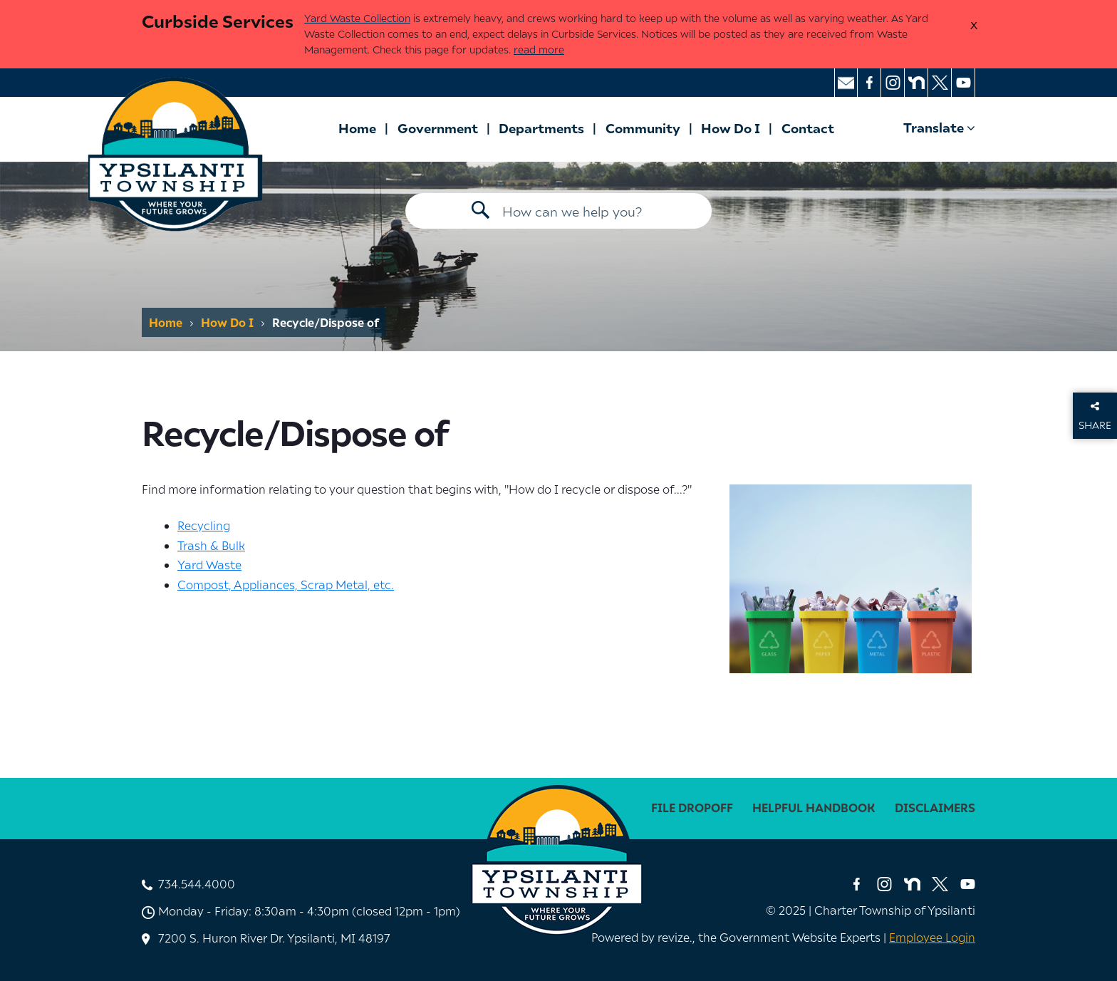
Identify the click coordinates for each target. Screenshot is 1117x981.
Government (438, 128)
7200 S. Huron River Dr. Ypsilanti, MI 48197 (274, 937)
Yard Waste (209, 564)
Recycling (203, 525)
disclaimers (935, 807)
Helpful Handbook (814, 807)
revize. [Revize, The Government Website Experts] (675, 937)
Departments (541, 128)
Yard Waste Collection (357, 18)
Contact (807, 128)
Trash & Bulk (211, 545)
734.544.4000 (196, 883)
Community (643, 128)
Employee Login (932, 937)
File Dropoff (692, 807)
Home (357, 128)
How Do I (730, 128)
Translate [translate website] (939, 127)
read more (539, 49)
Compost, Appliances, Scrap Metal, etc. (285, 584)
